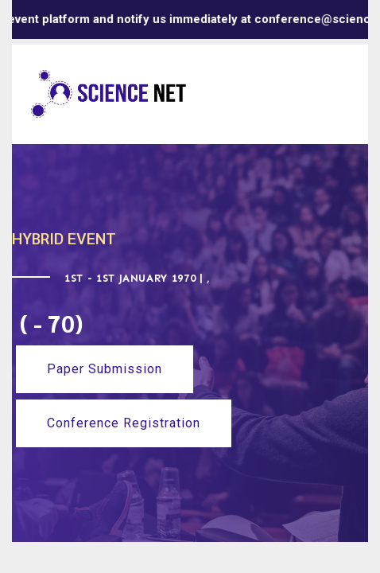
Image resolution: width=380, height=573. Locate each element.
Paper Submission (104, 368)
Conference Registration (123, 423)
